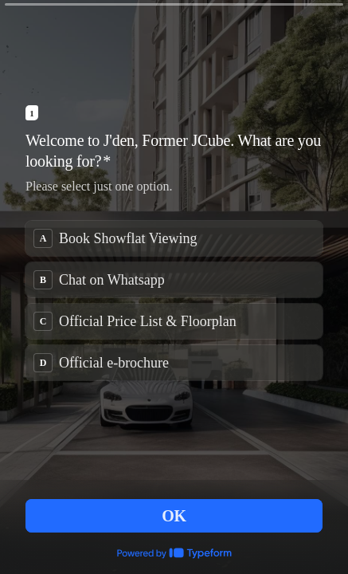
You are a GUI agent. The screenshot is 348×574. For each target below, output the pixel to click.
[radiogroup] (174, 300)
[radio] (174, 238)
